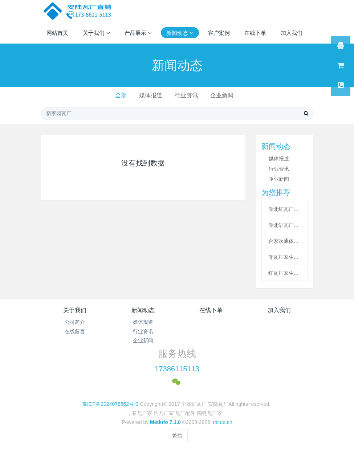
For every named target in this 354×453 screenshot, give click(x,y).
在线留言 (75, 331)
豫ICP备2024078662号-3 (110, 404)
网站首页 (57, 33)
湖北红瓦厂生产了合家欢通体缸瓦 (284, 209)
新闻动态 (143, 310)
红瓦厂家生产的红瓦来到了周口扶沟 (284, 273)
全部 (121, 95)
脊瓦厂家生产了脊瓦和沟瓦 (284, 257)
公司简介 (75, 322)
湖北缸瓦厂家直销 (284, 225)
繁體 (177, 435)
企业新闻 (221, 95)
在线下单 (211, 310)
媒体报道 (150, 95)
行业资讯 (186, 95)
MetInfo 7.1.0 (165, 422)
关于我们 (74, 310)
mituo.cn (222, 422)
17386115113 (177, 369)
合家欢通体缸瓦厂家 (284, 241)
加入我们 (279, 310)
